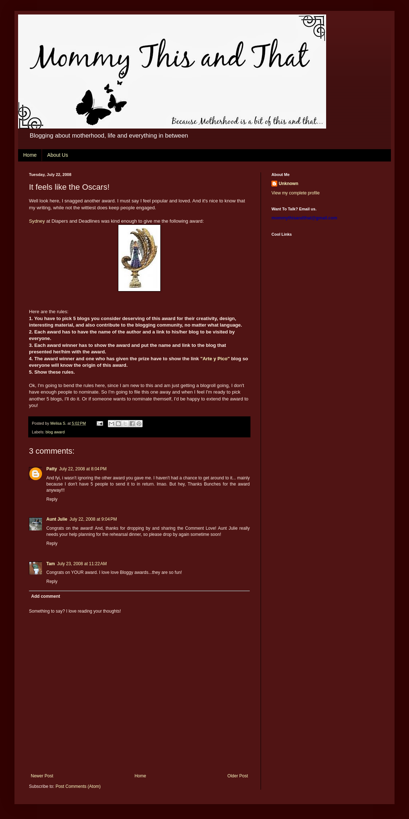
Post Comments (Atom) (78, 786)
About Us (57, 155)
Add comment (45, 596)
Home (30, 155)
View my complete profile (295, 193)
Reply (52, 499)
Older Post (237, 775)
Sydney (37, 221)
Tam (50, 563)
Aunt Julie (56, 519)
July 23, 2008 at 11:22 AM (82, 563)
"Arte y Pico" (214, 358)
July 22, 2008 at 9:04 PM (93, 519)
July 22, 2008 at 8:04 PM (82, 468)
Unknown (288, 183)
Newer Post (42, 775)
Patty (51, 468)
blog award (55, 432)
